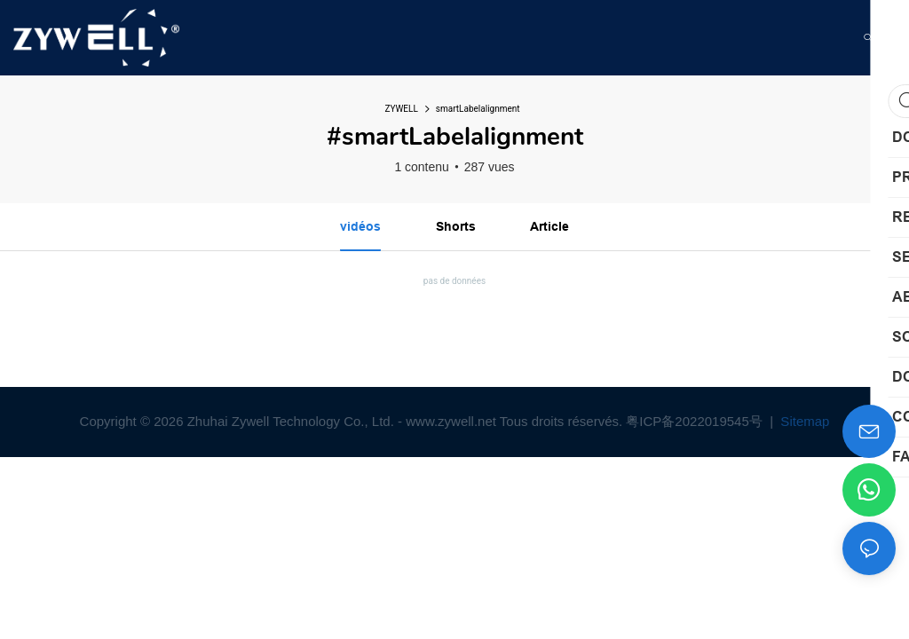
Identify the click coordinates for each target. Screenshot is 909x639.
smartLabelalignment (478, 109)
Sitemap (803, 421)
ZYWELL (400, 109)
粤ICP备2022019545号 (696, 421)
